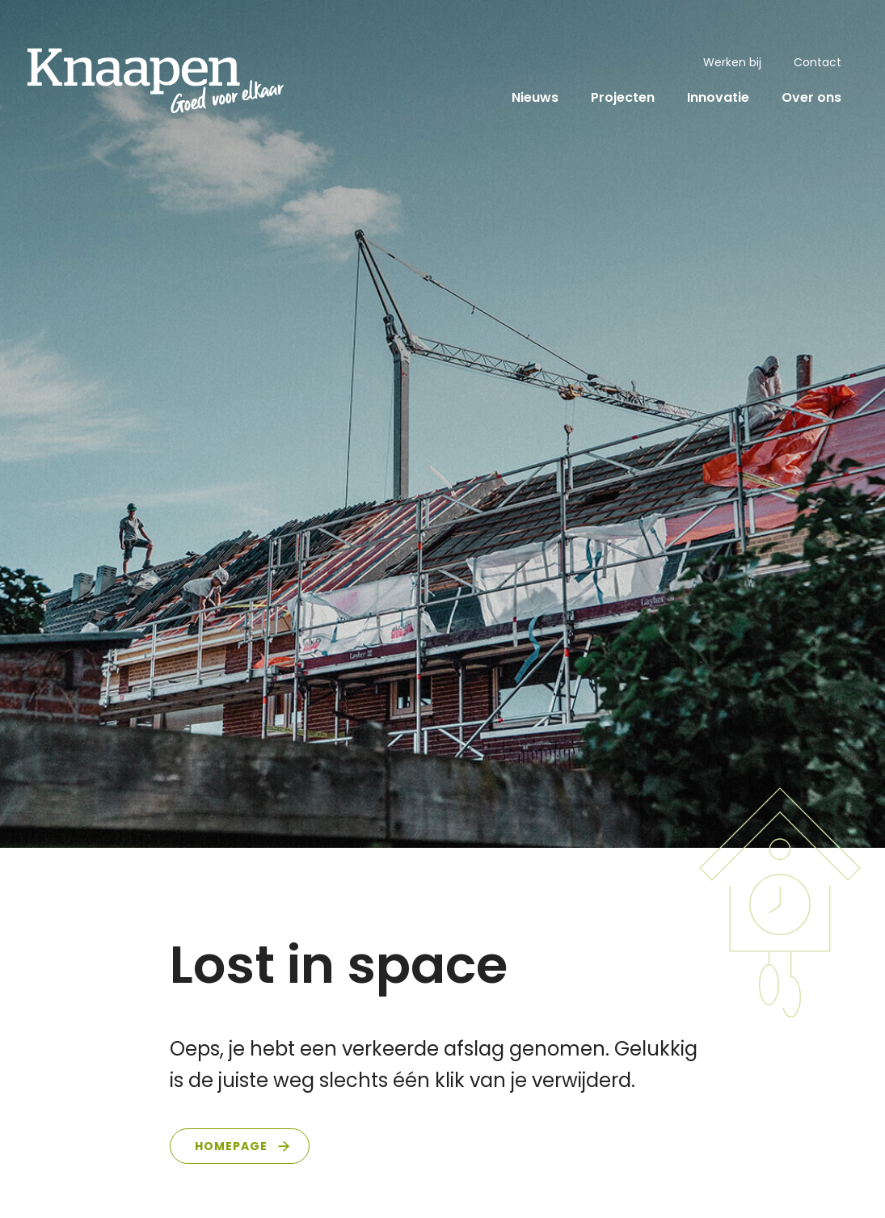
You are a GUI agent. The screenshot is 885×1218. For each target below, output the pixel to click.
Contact (817, 62)
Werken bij (732, 62)
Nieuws (535, 97)
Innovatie (718, 97)
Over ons (811, 97)
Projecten (623, 97)
